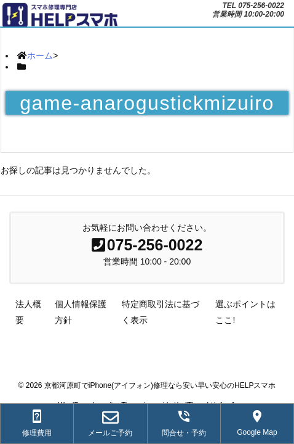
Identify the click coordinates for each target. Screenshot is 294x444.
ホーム (40, 55)
